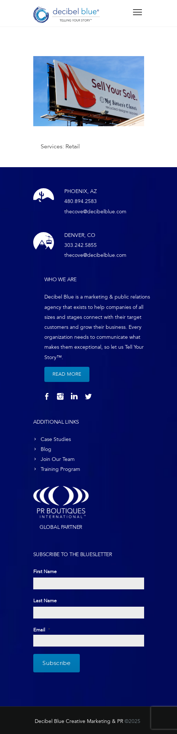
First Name (45, 572)
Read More (66, 374)
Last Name (45, 601)
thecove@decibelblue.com (95, 212)
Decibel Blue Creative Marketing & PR (79, 721)
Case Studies (56, 439)
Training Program (60, 469)
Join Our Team (58, 459)
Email (41, 630)
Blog (46, 449)
